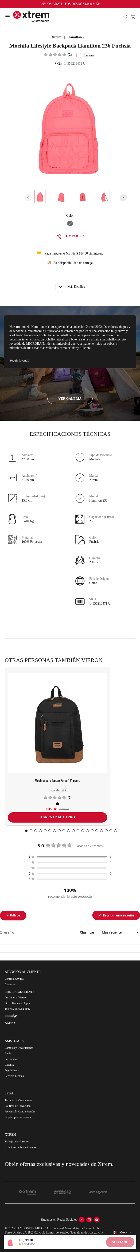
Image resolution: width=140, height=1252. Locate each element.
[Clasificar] (119, 932)
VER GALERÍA (70, 398)
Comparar (85, 55)
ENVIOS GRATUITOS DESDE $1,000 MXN (69, 4)
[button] (58, 54)
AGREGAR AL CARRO (57, 817)
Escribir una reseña (121, 916)
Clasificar (87, 932)
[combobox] (122, 1232)
